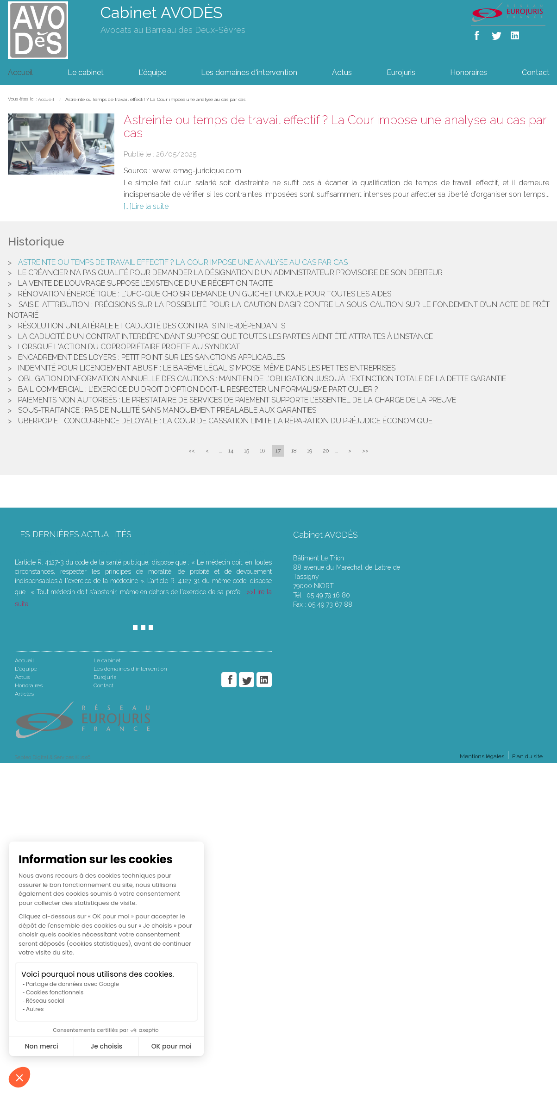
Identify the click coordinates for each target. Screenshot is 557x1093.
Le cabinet (86, 72)
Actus (342, 72)
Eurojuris (401, 72)
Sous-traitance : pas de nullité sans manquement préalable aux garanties (167, 410)
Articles (24, 694)
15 (246, 450)
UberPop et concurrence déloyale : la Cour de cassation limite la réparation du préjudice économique (225, 420)
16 (262, 450)
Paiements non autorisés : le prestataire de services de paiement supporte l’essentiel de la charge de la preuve (237, 400)
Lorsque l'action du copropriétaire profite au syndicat (129, 346)
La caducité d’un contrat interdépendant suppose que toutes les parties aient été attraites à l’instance (225, 336)
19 (309, 450)
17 (278, 450)
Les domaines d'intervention (249, 72)
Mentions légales (482, 756)
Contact (536, 72)
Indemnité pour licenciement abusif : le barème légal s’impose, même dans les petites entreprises (206, 368)
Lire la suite (150, 206)
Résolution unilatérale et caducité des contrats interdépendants (151, 325)
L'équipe (152, 72)
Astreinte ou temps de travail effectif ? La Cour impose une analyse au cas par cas (155, 99)
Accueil (20, 72)
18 (293, 450)
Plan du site (527, 756)
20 (326, 450)
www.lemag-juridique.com (196, 170)
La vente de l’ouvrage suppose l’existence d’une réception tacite (145, 283)
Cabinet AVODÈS (161, 12)
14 (230, 450)
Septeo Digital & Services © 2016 (52, 757)
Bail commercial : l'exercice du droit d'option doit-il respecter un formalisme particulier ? (198, 389)
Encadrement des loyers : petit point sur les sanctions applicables (151, 357)
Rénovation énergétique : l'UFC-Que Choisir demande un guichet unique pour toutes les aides (204, 293)
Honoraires (468, 72)
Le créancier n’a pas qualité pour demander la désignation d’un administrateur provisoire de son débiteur (230, 272)
